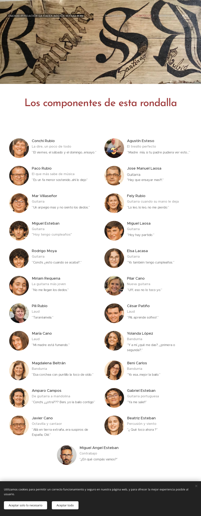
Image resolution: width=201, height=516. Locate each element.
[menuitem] (115, 16)
